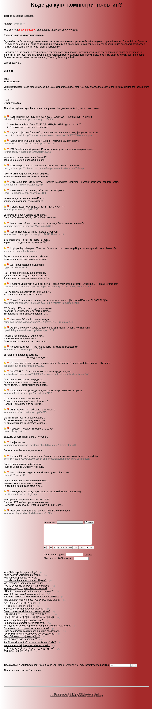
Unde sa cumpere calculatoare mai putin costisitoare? (32, 635)
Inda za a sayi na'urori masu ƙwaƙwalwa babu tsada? (32, 603)
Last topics (68, 698)
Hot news (64, 700)
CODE (69, 551)
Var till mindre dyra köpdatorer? (20, 643)
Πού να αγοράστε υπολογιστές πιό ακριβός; (26, 589)
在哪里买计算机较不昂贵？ (18, 655)
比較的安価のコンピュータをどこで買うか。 (27, 618)
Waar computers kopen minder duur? (23, 624)
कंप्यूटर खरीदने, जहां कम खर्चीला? (19, 610)
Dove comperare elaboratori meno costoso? (27, 615)
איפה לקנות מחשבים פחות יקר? (20, 606)
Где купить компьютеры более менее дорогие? (30, 637)
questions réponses (23, 16)
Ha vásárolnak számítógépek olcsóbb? (24, 612)
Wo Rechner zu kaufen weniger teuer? (24, 587)
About (96, 698)
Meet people (91, 700)
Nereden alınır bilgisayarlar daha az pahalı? (27, 649)
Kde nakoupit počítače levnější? (20, 581)
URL (76, 551)
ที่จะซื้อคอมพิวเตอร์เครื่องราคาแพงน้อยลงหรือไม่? (30, 646)
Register (88, 559)
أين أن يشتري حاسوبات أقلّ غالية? (21, 576)
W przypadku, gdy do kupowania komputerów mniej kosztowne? (37, 629)
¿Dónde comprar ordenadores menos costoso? (28, 595)
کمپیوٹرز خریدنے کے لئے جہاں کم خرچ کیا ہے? (29, 652)
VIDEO (90, 551)
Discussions (73, 700)
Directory (99, 700)
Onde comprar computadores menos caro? (26, 632)
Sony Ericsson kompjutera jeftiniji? (22, 640)
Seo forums (82, 700)
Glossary (76, 698)
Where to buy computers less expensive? (25, 592)
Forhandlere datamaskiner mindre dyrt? (24, 627)
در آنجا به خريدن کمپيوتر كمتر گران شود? (24, 598)
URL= (82, 551)
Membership (89, 698)
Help (82, 698)
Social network (55, 700)
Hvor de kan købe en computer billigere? (25, 584)
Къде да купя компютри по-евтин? (22, 579)
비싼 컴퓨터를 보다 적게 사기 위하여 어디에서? (29, 621)
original (74, 29)
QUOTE (61, 551)
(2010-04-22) (19, 24)
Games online (59, 698)
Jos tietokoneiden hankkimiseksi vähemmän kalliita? (31, 600)
